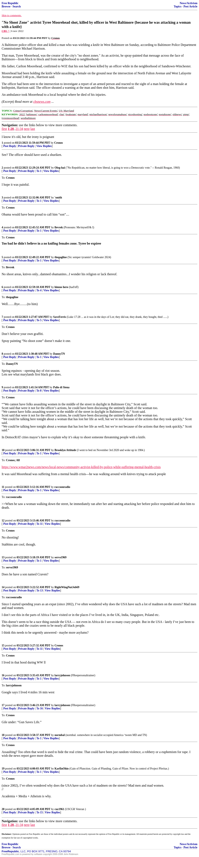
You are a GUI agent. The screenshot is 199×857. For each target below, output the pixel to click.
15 (3, 645)
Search (17, 6)
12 (3, 520)
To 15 (39, 812)
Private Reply (26, 146)
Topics (177, 6)
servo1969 (61, 557)
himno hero (61, 287)
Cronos (58, 142)
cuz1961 (59, 809)
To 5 (38, 320)
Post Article (190, 6)
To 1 (38, 171)
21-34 (19, 129)
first (4, 129)
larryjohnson (62, 675)
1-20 (11, 129)
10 (3, 450)
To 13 (39, 590)
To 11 (39, 523)
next (27, 129)
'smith (58, 197)
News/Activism (188, 3)
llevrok (59, 227)
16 (3, 675)
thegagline (61, 257)
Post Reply (9, 146)
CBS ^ (5, 31)
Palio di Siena (61, 387)
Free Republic (10, 3)
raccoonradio (62, 487)
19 (3, 768)
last (32, 129)
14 (3, 587)
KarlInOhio (62, 768)
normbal (60, 735)
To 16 (39, 708)
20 (3, 809)
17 (3, 705)
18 (3, 735)
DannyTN (59, 353)
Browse (6, 6)
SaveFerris (59, 316)
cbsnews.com (42, 101)
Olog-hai (60, 167)
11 (3, 487)
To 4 (38, 290)
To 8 (38, 390)
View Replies (44, 146)
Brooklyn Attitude (65, 450)
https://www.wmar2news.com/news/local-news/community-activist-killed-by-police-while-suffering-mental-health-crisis (81, 467)
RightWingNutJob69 (67, 587)
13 (3, 557)
